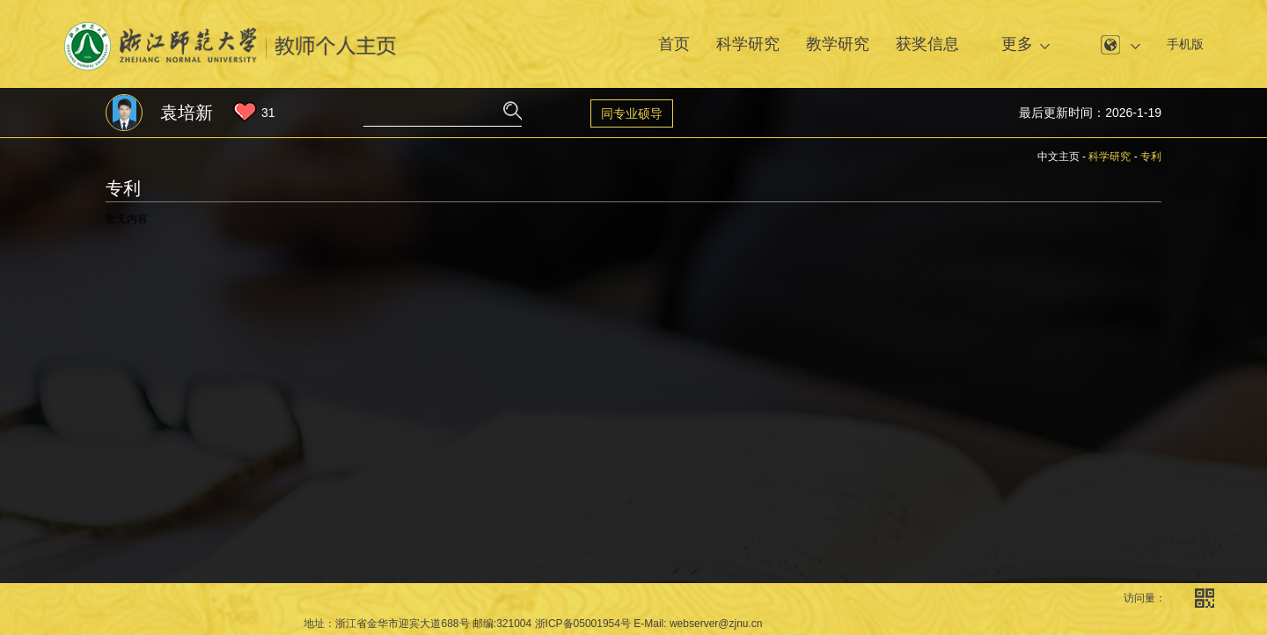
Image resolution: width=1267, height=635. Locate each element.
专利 (1150, 156)
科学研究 (748, 44)
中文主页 (1058, 156)
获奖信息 (927, 44)
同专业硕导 (632, 113)
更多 (1017, 44)
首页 (674, 44)
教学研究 (837, 44)
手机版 (1185, 44)
